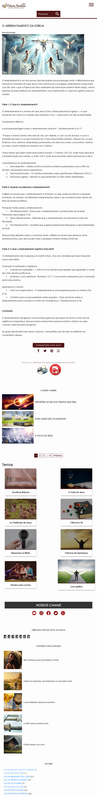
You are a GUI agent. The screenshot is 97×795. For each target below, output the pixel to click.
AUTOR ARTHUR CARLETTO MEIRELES (19, 769)
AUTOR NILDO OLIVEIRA (14, 790)
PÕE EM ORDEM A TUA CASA (34, 745)
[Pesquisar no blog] (49, 14)
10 (50, 455)
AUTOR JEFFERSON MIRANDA (16, 780)
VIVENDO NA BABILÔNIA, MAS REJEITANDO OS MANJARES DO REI (47, 681)
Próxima (58, 455)
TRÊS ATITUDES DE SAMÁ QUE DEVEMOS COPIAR (41, 660)
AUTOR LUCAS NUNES (13, 783)
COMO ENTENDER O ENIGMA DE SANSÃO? (39, 702)
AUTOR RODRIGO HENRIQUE (16, 793)
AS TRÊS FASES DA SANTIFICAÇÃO (35, 723)
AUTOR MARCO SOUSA (14, 786)
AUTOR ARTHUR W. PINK (14, 773)
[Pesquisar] (57, 14)
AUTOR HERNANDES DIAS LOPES (17, 776)
